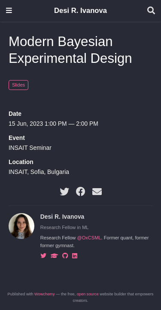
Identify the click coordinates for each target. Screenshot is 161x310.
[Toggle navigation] (9, 11)
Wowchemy (44, 294)
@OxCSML (89, 237)
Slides (18, 84)
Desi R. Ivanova (80, 10)
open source (88, 294)
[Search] (151, 11)
